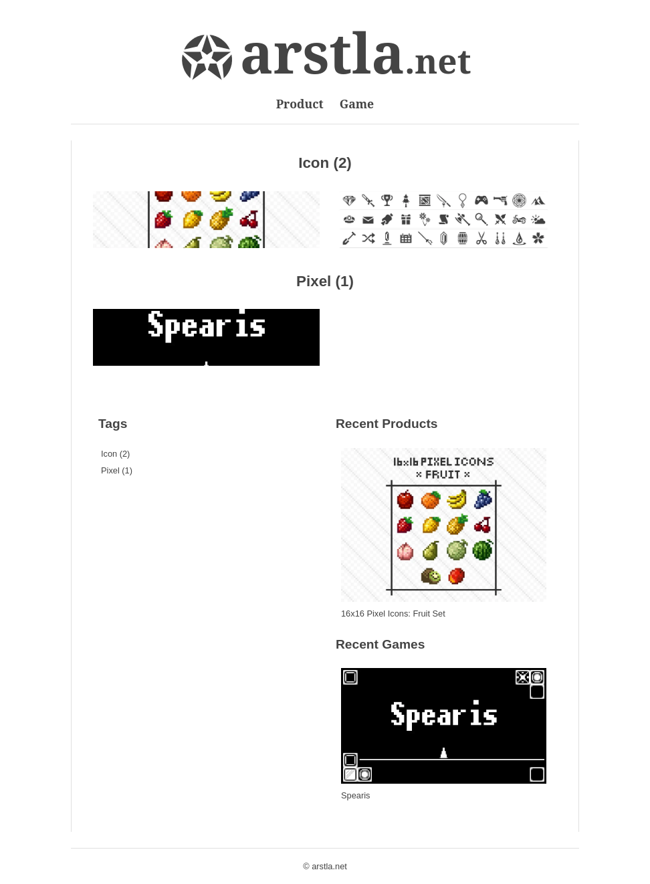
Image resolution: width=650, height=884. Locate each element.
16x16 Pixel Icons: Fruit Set (393, 614)
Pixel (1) (325, 281)
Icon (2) (325, 162)
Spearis (355, 795)
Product (300, 104)
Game (357, 104)
